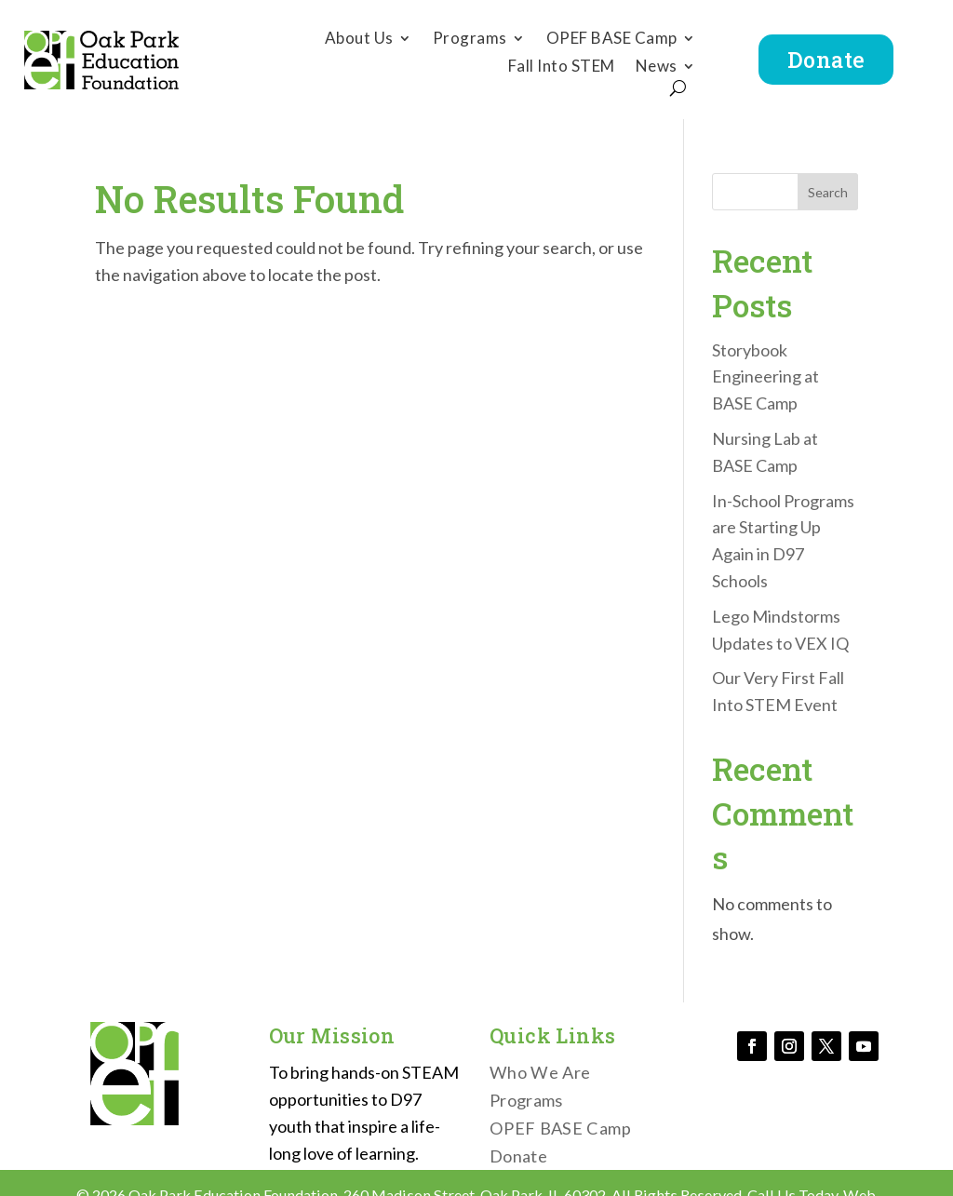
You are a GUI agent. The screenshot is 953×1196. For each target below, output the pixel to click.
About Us (359, 39)
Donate (826, 59)
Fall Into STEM (561, 67)
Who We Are (540, 1074)
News (657, 67)
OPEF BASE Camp (612, 39)
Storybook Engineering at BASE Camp (765, 377)
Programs (470, 39)
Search (828, 192)
